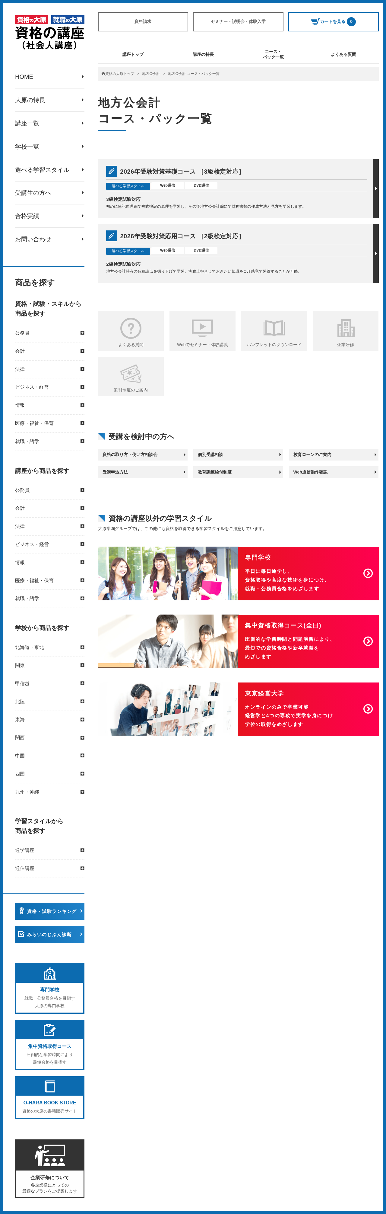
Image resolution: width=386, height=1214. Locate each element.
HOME (24, 76)
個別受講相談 (210, 454)
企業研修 (345, 344)
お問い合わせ (33, 239)
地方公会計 (151, 74)
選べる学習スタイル (42, 169)
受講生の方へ (33, 193)
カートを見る (333, 21)
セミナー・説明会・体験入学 (238, 21)
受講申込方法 (115, 472)
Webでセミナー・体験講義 (202, 344)
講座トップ (133, 54)
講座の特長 (203, 54)
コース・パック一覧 (273, 54)
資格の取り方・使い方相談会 (130, 454)
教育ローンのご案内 (312, 454)
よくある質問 (343, 54)
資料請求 (142, 21)
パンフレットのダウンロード (274, 344)
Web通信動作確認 (310, 472)
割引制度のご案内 (131, 389)
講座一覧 (27, 123)
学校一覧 (27, 146)
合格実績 (27, 216)
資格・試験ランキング (52, 911)
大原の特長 (30, 100)
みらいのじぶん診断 (49, 934)
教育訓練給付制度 (215, 472)
